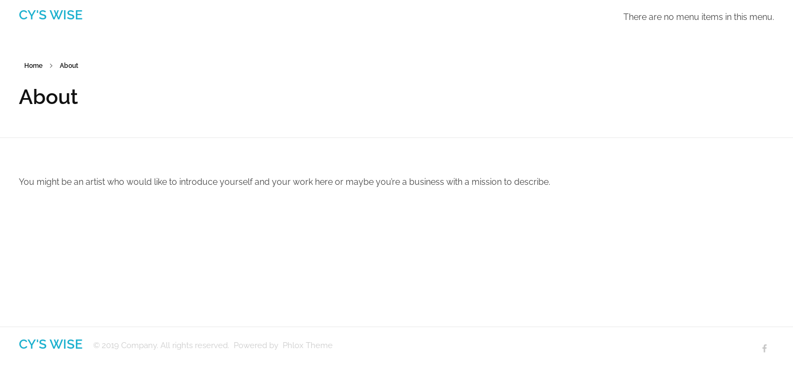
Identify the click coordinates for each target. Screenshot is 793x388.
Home (33, 66)
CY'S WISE (50, 15)
